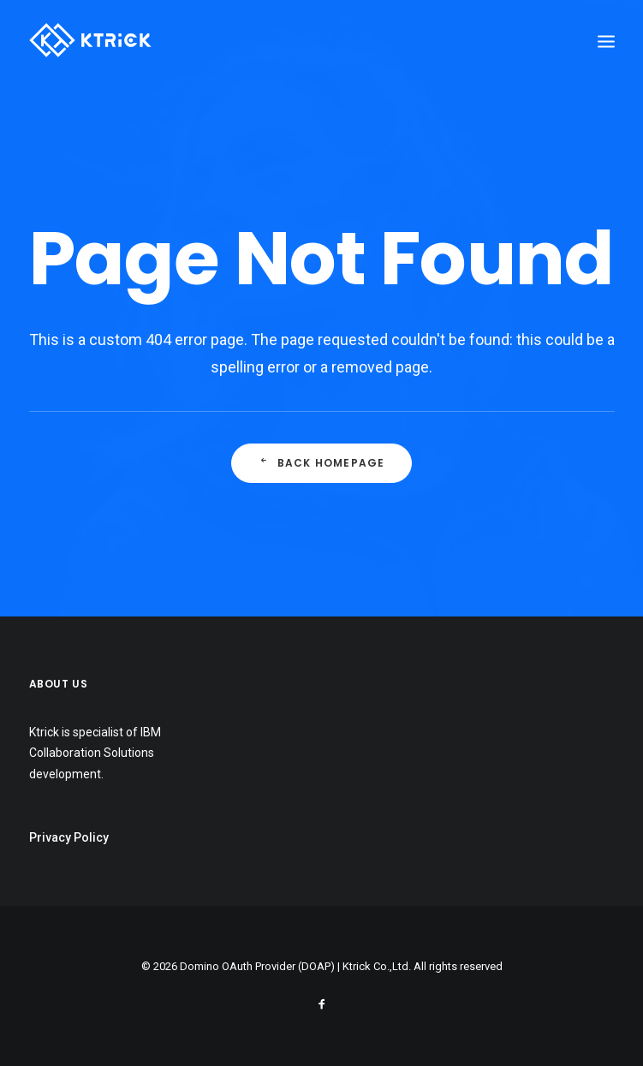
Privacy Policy (69, 837)
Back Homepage (322, 463)
